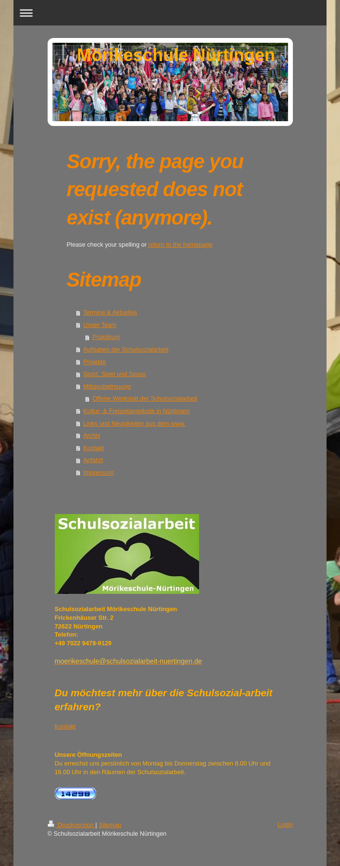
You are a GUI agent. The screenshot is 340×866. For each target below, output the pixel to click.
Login (284, 824)
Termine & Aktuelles (110, 312)
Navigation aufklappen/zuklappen (170, 12)
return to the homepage (181, 244)
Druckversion (72, 824)
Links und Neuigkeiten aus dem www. (134, 423)
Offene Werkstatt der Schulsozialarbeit (144, 398)
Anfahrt (93, 460)
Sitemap (110, 824)
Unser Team (99, 324)
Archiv (92, 435)
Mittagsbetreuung (107, 386)
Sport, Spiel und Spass (114, 373)
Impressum (98, 472)
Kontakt (93, 448)
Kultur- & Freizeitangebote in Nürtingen (136, 410)
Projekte (94, 361)
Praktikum (106, 336)
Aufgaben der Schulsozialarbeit (125, 349)
